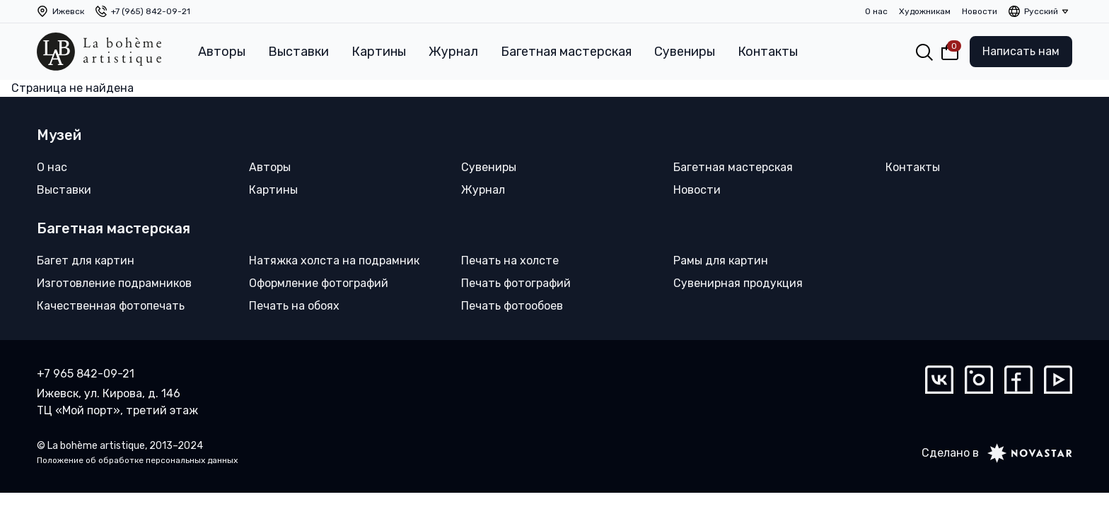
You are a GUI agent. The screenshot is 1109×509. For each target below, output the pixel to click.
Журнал (453, 51)
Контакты (768, 51)
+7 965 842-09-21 (85, 373)
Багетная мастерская (566, 51)
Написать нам (1020, 51)
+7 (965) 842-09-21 (150, 11)
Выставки (298, 51)
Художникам (925, 11)
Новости (979, 11)
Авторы (221, 51)
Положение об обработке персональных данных (137, 460)
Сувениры (684, 51)
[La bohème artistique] (99, 52)
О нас (876, 11)
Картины (379, 51)
